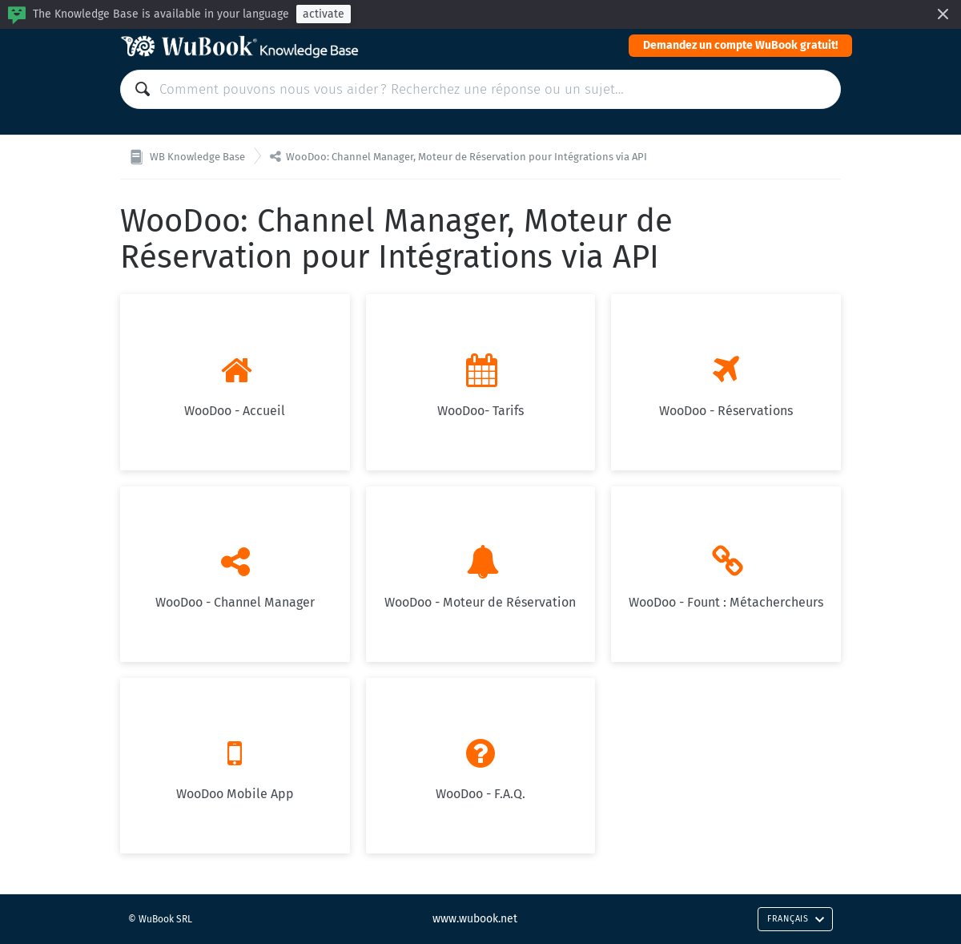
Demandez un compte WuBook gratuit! (740, 45)
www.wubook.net (474, 919)
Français (796, 919)
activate (323, 14)
